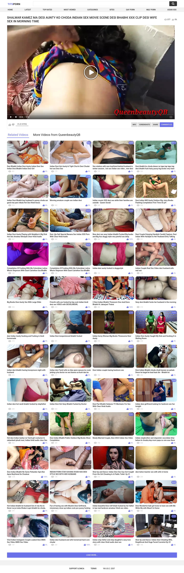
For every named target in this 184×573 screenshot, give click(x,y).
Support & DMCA (76, 569)
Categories (92, 10)
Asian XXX (171, 10)
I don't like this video (13, 124)
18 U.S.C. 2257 (109, 569)
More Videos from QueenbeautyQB (56, 135)
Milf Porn (151, 10)
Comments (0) (166, 124)
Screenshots (144, 124)
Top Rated (47, 10)
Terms (93, 569)
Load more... (92, 555)
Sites (112, 10)
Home (10, 10)
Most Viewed (70, 10)
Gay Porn (130, 10)
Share (155, 124)
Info (134, 124)
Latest (28, 10)
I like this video (9, 124)
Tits (14, 4)
